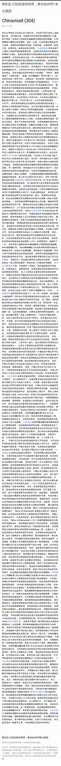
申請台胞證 (36, 210)
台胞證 (32, 241)
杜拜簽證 (27, 422)
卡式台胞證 (13, 155)
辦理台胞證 (38, 692)
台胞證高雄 (43, 48)
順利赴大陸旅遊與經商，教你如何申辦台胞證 (29, 7)
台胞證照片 (20, 180)
